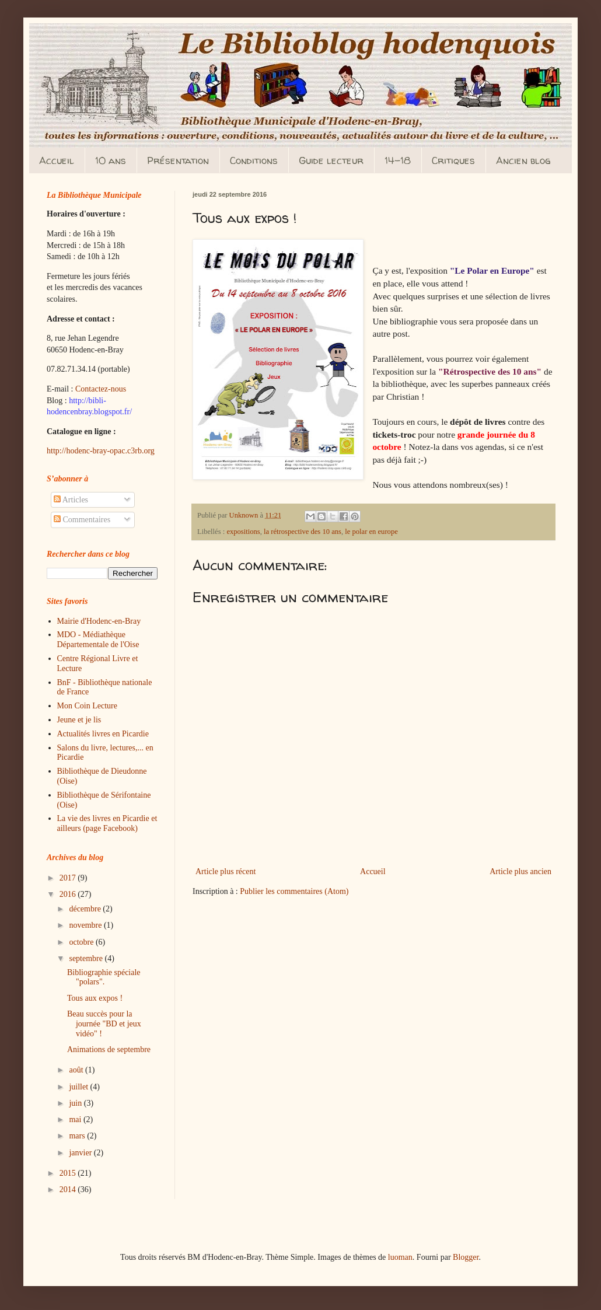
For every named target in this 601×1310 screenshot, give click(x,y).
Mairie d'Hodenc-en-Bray (99, 621)
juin (76, 1103)
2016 (69, 894)
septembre (86, 958)
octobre (82, 942)
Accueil (56, 160)
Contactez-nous (100, 389)
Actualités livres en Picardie (103, 733)
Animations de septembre (109, 1049)
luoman (400, 1257)
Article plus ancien (520, 871)
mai (76, 1119)
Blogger (465, 1257)
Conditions (254, 160)
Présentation (178, 160)
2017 (69, 878)
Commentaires (82, 519)
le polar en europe (371, 532)
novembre (86, 925)
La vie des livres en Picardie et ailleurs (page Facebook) (107, 823)
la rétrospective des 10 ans (302, 532)
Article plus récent (225, 871)
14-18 (398, 160)
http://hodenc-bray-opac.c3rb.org (101, 450)
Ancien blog (523, 160)
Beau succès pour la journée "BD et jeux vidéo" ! (104, 1023)
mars (78, 1135)
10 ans (110, 160)
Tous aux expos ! (95, 998)
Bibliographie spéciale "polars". (104, 977)
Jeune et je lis (79, 719)
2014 (69, 1189)
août (77, 1070)
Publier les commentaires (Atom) (294, 891)
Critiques (453, 160)
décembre (86, 908)
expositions (243, 532)
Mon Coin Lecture (87, 705)
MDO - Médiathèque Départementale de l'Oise (98, 639)
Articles (71, 499)
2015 (69, 1173)
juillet (79, 1086)
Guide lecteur (331, 160)
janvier (81, 1152)
